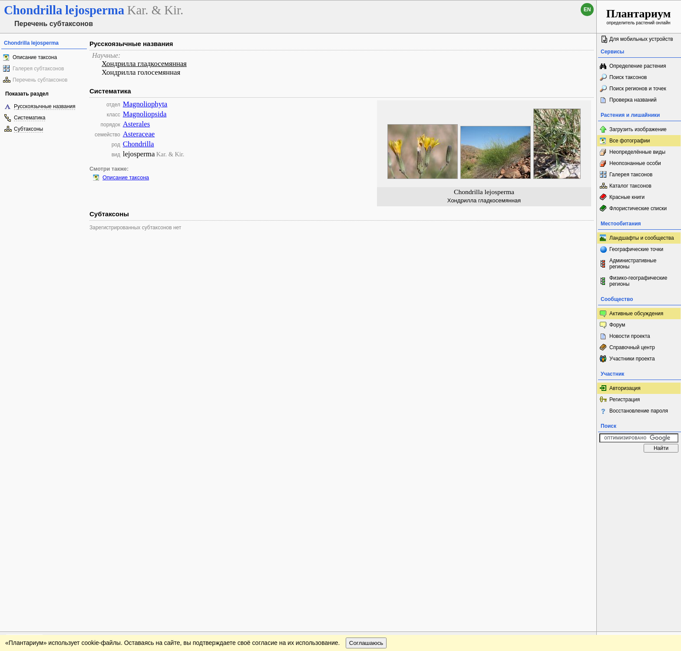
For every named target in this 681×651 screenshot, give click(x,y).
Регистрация (624, 400)
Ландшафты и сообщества (641, 238)
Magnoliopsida (145, 114)
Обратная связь (66, 465)
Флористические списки (638, 208)
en (587, 10)
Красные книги (627, 197)
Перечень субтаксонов (40, 80)
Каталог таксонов (630, 186)
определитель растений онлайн (638, 16)
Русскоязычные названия (44, 106)
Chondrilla (138, 144)
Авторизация (625, 388)
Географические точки (636, 249)
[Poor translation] (32, 528)
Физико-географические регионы (638, 281)
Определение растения (637, 66)
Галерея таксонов (630, 175)
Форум (617, 325)
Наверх (583, 465)
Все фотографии (629, 141)
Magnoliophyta (145, 104)
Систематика (29, 118)
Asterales (136, 124)
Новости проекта (629, 336)
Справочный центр (632, 347)
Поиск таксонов (628, 77)
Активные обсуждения (636, 314)
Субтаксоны (28, 129)
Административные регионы (632, 264)
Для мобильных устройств (641, 39)
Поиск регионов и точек (637, 89)
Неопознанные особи (635, 163)
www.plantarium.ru (639, 465)
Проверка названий (633, 100)
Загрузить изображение (638, 129)
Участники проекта (632, 359)
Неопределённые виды (637, 152)
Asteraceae (139, 134)
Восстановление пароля (638, 411)
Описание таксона (35, 57)
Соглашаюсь (366, 482)
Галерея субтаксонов (38, 69)
